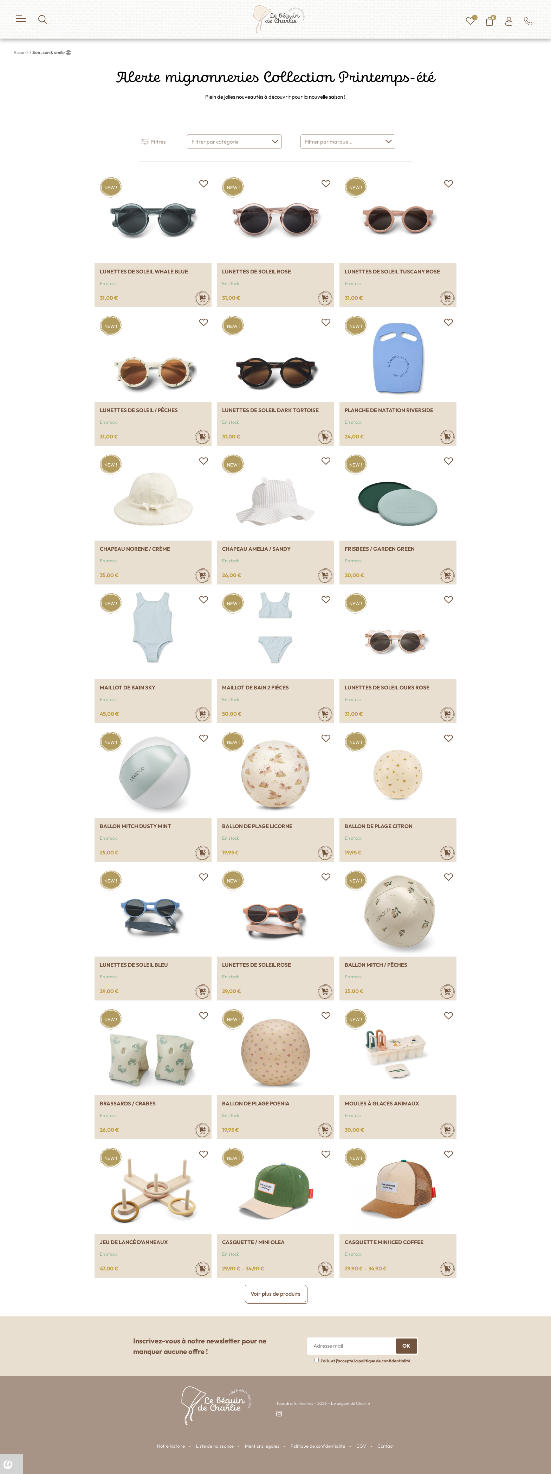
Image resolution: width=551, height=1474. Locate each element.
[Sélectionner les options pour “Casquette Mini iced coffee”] (447, 1269)
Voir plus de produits (275, 1293)
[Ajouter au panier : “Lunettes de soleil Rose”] (325, 991)
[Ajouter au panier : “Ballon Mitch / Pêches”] (447, 991)
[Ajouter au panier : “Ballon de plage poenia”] (325, 1130)
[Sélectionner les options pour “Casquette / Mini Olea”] (325, 1269)
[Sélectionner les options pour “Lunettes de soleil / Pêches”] (202, 437)
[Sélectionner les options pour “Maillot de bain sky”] (202, 714)
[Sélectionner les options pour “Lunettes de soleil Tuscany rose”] (447, 298)
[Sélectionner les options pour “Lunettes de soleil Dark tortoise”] (325, 437)
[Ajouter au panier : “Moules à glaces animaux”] (447, 1130)
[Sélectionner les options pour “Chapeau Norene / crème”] (202, 575)
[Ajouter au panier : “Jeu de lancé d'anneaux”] (202, 1269)
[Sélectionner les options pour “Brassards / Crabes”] (202, 1130)
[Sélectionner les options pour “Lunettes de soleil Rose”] (325, 298)
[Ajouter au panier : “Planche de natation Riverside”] (447, 437)
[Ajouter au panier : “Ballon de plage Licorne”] (325, 853)
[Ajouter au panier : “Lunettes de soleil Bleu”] (202, 991)
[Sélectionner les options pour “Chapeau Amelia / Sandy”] (325, 575)
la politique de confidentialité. (383, 1360)
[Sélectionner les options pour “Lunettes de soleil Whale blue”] (202, 298)
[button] (203, 183)
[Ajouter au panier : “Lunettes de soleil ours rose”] (447, 714)
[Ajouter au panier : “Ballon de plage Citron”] (447, 853)
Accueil (20, 52)
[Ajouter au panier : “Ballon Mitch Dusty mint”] (202, 853)
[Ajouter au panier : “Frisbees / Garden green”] (447, 575)
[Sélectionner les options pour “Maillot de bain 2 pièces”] (325, 714)
